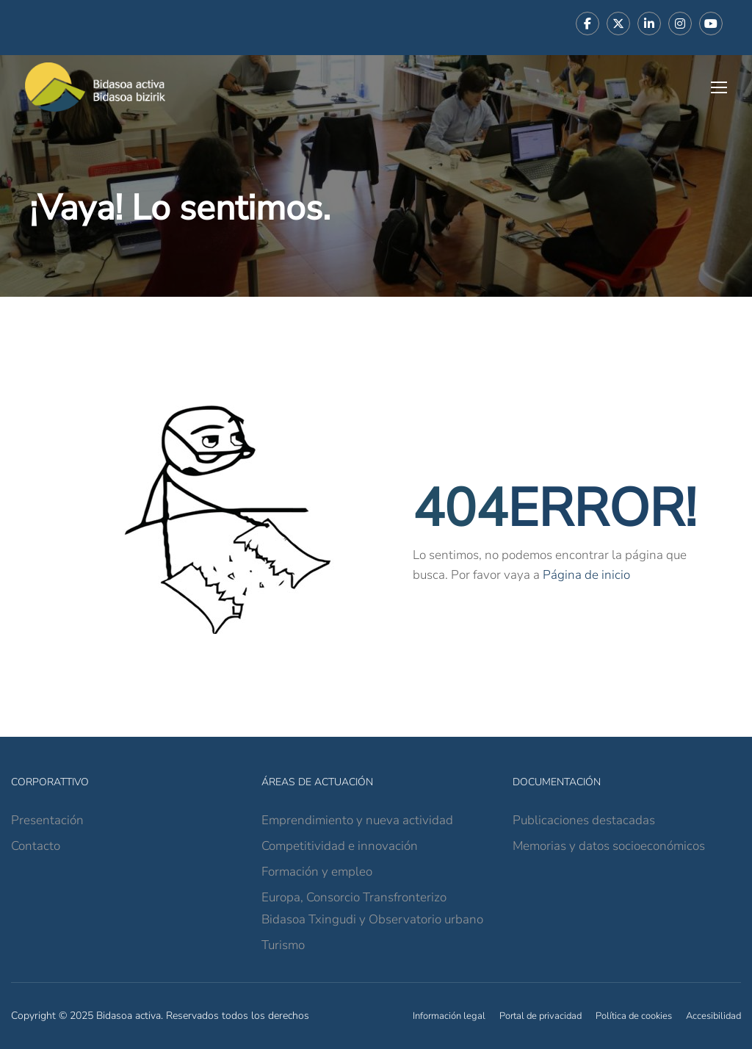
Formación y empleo (316, 871)
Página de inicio (586, 574)
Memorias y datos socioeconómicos (609, 845)
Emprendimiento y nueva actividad (357, 820)
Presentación (47, 820)
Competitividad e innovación (339, 845)
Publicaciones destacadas (584, 820)
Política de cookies (634, 1016)
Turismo (283, 945)
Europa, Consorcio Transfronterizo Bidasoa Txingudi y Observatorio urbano (372, 908)
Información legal (449, 1016)
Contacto (35, 845)
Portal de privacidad (540, 1016)
